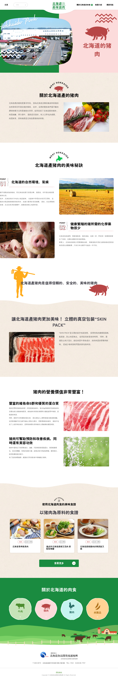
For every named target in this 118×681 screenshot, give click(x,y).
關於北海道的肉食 (84, 5)
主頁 (6, 5)
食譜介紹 (98, 5)
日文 (17, 5)
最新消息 (110, 5)
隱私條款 (59, 672)
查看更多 (59, 563)
